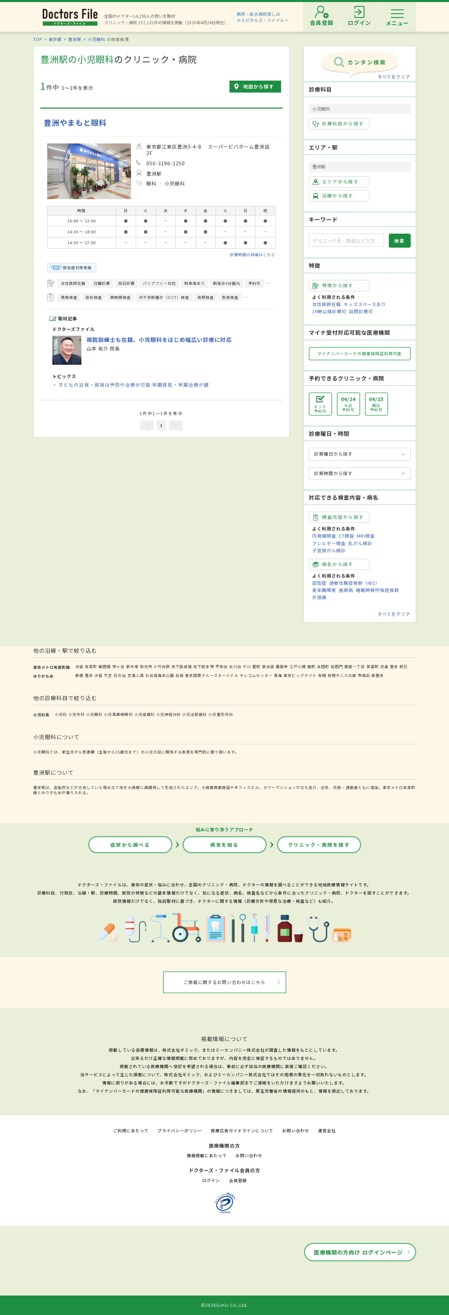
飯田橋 (104, 666)
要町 (256, 666)
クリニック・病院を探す (319, 844)
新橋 (79, 675)
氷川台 (235, 666)
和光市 (146, 666)
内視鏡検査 (324, 535)
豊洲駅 (74, 39)
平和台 (221, 666)
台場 (179, 675)
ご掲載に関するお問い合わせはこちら (224, 982)
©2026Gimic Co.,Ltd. (224, 1305)
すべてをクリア (394, 76)
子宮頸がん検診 (329, 550)
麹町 (311, 666)
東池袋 (268, 666)
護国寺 (282, 666)
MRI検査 (366, 535)
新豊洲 (377, 675)
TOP (37, 39)
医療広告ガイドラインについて (242, 1130)
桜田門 (337, 666)
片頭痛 (319, 597)
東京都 (55, 39)
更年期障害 (324, 590)
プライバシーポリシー (179, 1130)
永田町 (323, 666)
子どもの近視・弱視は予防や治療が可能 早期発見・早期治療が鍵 (133, 384)
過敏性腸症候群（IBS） (354, 583)
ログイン (211, 1180)
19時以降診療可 (329, 311)
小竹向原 (162, 666)
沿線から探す (333, 195)
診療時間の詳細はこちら (252, 254)
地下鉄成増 (181, 666)
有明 (322, 675)
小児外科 (76, 714)
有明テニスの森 (342, 675)
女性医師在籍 (326, 304)
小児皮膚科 (144, 714)
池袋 (79, 666)
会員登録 (238, 1180)
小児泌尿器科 (194, 714)
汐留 (98, 675)
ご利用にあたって (130, 1130)
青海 (278, 675)
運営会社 (327, 1130)
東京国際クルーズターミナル (211, 675)
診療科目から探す (338, 123)
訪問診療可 (361, 311)
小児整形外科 (220, 714)
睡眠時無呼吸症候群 (377, 590)
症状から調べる (130, 844)
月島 (384, 666)
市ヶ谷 (118, 666)
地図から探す (258, 86)
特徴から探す (333, 285)
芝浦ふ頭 (136, 675)
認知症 (319, 583)
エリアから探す (336, 181)
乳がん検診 (360, 543)
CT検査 (346, 535)
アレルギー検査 (329, 543)
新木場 (132, 666)
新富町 (373, 666)
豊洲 (394, 666)
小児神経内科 (168, 714)
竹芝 (108, 675)
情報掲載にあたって (206, 1155)
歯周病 (346, 590)
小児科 (61, 714)
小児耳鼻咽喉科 (118, 714)
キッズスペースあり (365, 304)
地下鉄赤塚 (203, 666)
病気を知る (224, 844)
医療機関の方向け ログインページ (358, 1252)
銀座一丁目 (354, 666)
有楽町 (91, 666)
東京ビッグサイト (299, 675)
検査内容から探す (338, 517)
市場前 (364, 675)
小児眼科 (96, 39)
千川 (247, 666)
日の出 (120, 675)
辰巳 (403, 666)
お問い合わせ (295, 1130)
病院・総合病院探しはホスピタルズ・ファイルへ (263, 17)
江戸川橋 (298, 666)
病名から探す (333, 564)
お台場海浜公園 (159, 675)
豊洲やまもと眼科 (75, 122)
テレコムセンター (256, 675)
